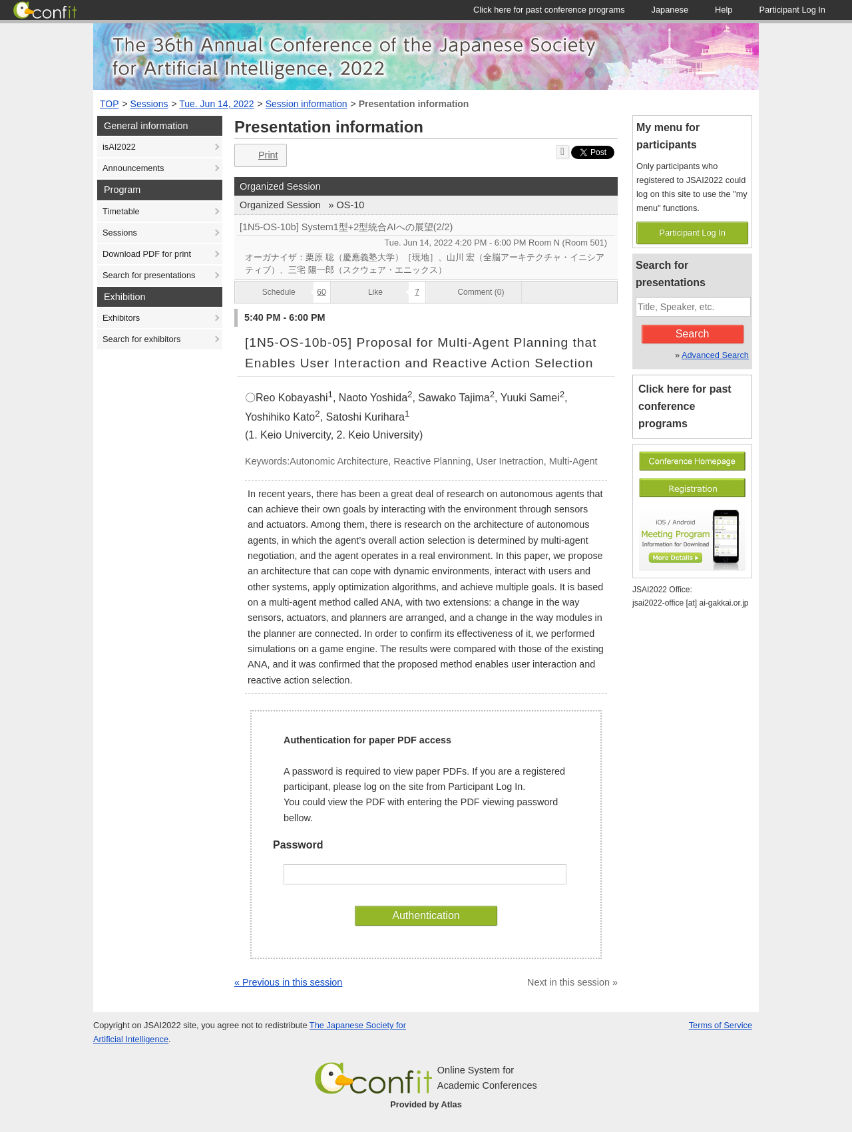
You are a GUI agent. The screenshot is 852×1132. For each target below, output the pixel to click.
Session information (306, 103)
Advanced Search (715, 355)
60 (321, 292)
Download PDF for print (147, 254)
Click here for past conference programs (685, 406)
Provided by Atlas (426, 1104)
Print (259, 155)
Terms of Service (720, 1025)
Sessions (149, 103)
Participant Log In (692, 233)
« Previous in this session (288, 982)
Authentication (425, 915)
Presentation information (414, 103)
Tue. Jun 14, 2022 (216, 103)
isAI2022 (119, 147)
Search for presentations (149, 275)
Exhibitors (121, 318)
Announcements (133, 168)
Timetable (121, 211)
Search (693, 333)
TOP (109, 103)
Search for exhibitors (141, 339)
